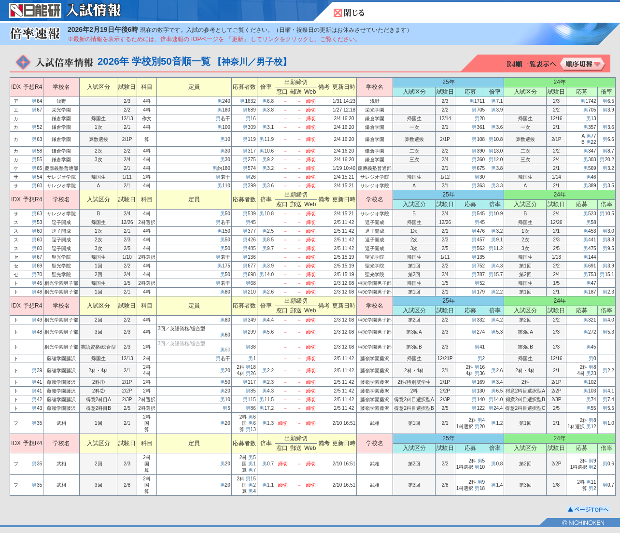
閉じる (349, 12)
